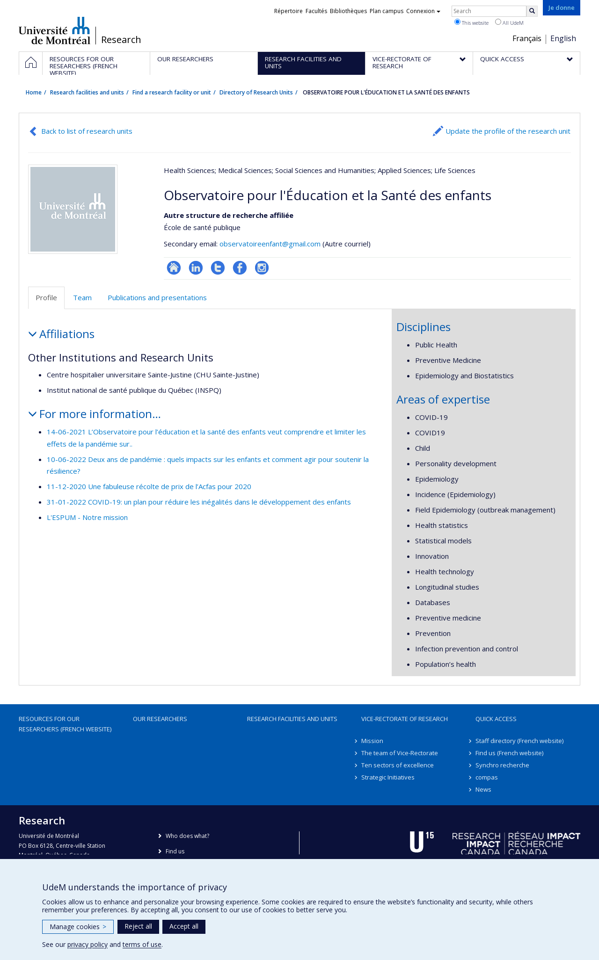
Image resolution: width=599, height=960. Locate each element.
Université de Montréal (54, 30)
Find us (175, 851)
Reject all (138, 926)
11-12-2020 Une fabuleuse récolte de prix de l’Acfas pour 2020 (149, 486)
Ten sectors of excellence (397, 765)
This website (471, 22)
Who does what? (187, 836)
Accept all (183, 926)
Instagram (262, 267)
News (483, 789)
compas (486, 777)
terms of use (142, 944)
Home (34, 92)
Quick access (496, 719)
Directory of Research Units (256, 92)
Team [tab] (82, 297)
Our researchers (160, 719)
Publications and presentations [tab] (157, 297)
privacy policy (87, 944)
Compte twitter (218, 267)
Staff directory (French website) (519, 740)
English (563, 38)
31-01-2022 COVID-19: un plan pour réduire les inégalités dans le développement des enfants (199, 501)
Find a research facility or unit (171, 92)
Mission (372, 740)
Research (121, 39)
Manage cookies (78, 926)
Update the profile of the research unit (508, 131)
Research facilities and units (87, 92)
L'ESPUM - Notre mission (87, 517)
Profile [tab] (46, 297)
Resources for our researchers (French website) (65, 724)
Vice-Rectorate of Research (404, 719)
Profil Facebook (240, 267)
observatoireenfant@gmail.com (270, 243)
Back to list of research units (86, 131)
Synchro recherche (502, 765)
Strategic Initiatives (388, 777)
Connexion (423, 11)
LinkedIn (196, 267)
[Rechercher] (532, 11)
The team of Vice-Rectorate (399, 753)
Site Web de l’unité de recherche (174, 267)
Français (526, 38)
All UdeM (509, 22)
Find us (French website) (509, 753)
